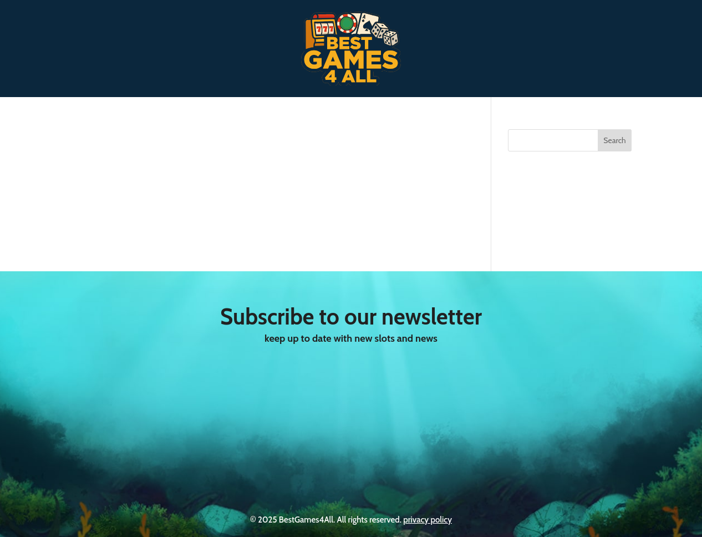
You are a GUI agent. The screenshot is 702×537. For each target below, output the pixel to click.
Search (614, 140)
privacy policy (427, 520)
